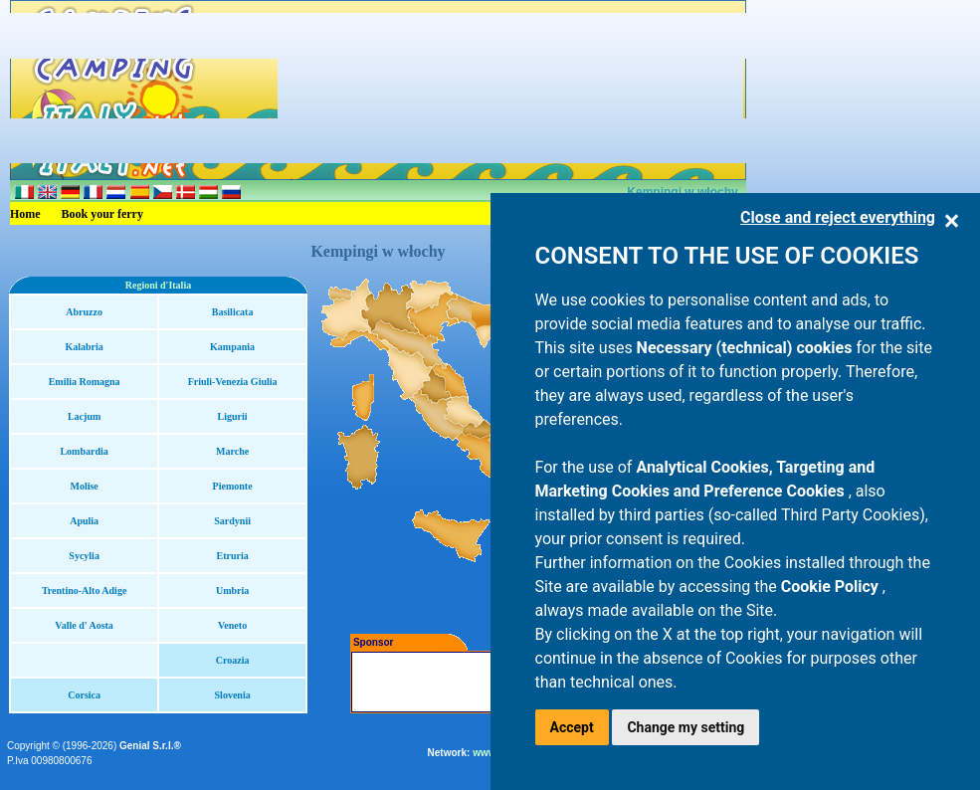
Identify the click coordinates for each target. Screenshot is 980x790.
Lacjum (84, 416)
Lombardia (83, 451)
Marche (232, 451)
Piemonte (233, 486)
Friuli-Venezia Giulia (233, 381)
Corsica (84, 695)
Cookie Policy (831, 586)
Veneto (232, 625)
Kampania (232, 346)
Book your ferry (102, 214)
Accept (572, 727)
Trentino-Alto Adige (84, 590)
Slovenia (233, 695)
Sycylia (84, 555)
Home (25, 214)
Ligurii (233, 416)
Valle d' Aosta (84, 625)
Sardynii (232, 520)
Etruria (233, 555)
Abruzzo (84, 311)
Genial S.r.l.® (150, 745)
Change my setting (685, 727)
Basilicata (233, 311)
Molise (84, 486)
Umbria (232, 590)
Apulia (84, 520)
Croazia (233, 660)
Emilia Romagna (84, 381)
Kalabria (83, 346)
